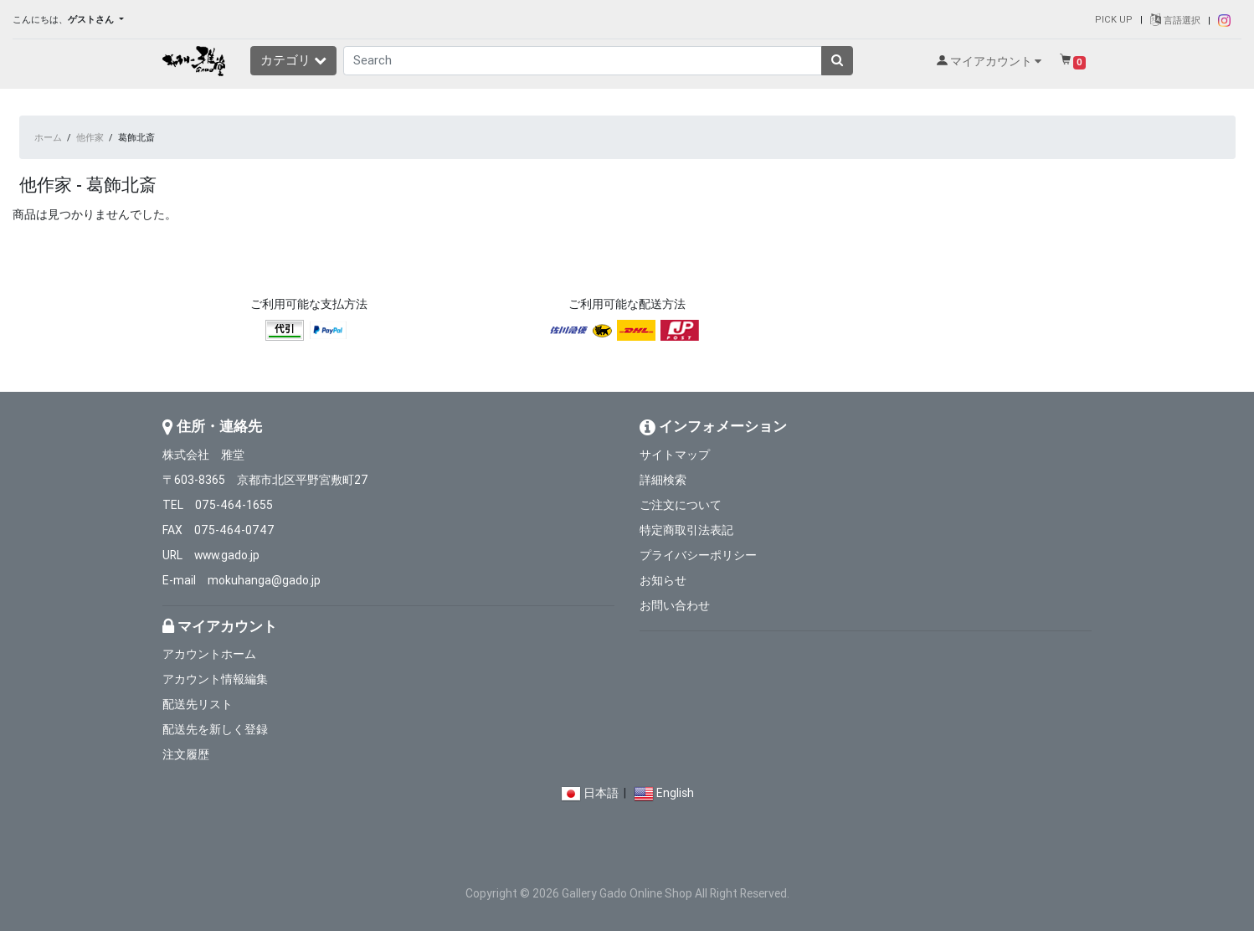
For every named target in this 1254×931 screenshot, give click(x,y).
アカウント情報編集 (215, 679)
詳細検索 (663, 479)
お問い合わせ (675, 605)
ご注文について (681, 504)
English (675, 792)
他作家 (90, 137)
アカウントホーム (209, 653)
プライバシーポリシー (698, 555)
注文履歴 (185, 754)
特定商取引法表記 (686, 530)
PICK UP (1114, 19)
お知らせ (663, 580)
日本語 (601, 792)
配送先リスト (197, 704)
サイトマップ (675, 454)
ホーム (48, 137)
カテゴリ (293, 60)
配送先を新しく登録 (215, 729)
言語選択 (1175, 20)
